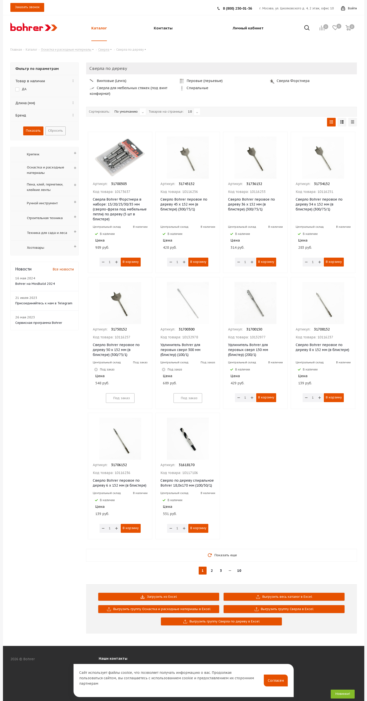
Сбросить (55, 130)
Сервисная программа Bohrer (38, 323)
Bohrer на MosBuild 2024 (35, 284)
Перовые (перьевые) (201, 81)
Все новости (63, 269)
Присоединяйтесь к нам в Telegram (43, 303)
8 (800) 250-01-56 (237, 8)
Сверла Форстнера (289, 81)
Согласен (276, 680)
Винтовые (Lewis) (108, 81)
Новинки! (342, 694)
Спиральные (193, 88)
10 (239, 570)
